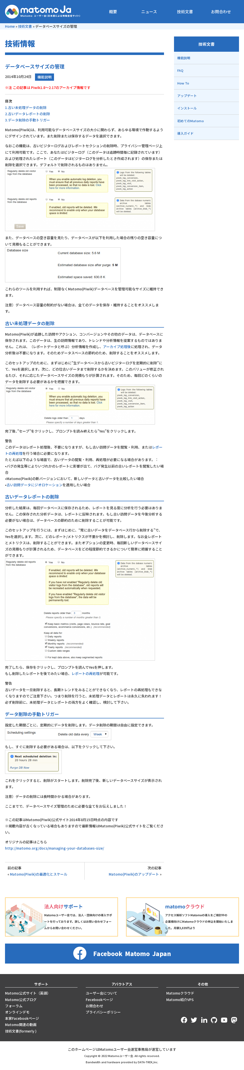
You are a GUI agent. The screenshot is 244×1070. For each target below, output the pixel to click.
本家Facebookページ (22, 1018)
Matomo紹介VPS (180, 999)
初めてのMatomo (190, 120)
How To (183, 83)
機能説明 (45, 76)
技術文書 (185, 11)
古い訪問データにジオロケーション (34, 484)
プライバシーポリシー (103, 1012)
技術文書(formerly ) (20, 1031)
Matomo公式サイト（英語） (27, 993)
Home (10, 26)
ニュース (149, 11)
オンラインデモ (17, 1012)
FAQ (180, 70)
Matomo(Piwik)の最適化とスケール (38, 874)
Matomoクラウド (180, 993)
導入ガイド (185, 133)
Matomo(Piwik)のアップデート (134, 874)
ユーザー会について (101, 993)
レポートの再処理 (86, 673)
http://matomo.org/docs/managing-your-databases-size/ (54, 848)
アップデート (187, 95)
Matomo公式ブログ (20, 999)
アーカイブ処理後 (117, 346)
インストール (187, 108)
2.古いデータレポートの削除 (27, 113)
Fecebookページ (99, 999)
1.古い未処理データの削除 (25, 107)
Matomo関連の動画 (20, 1024)
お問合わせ (221, 11)
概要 (113, 11)
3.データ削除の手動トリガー (27, 119)
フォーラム (13, 1005)
